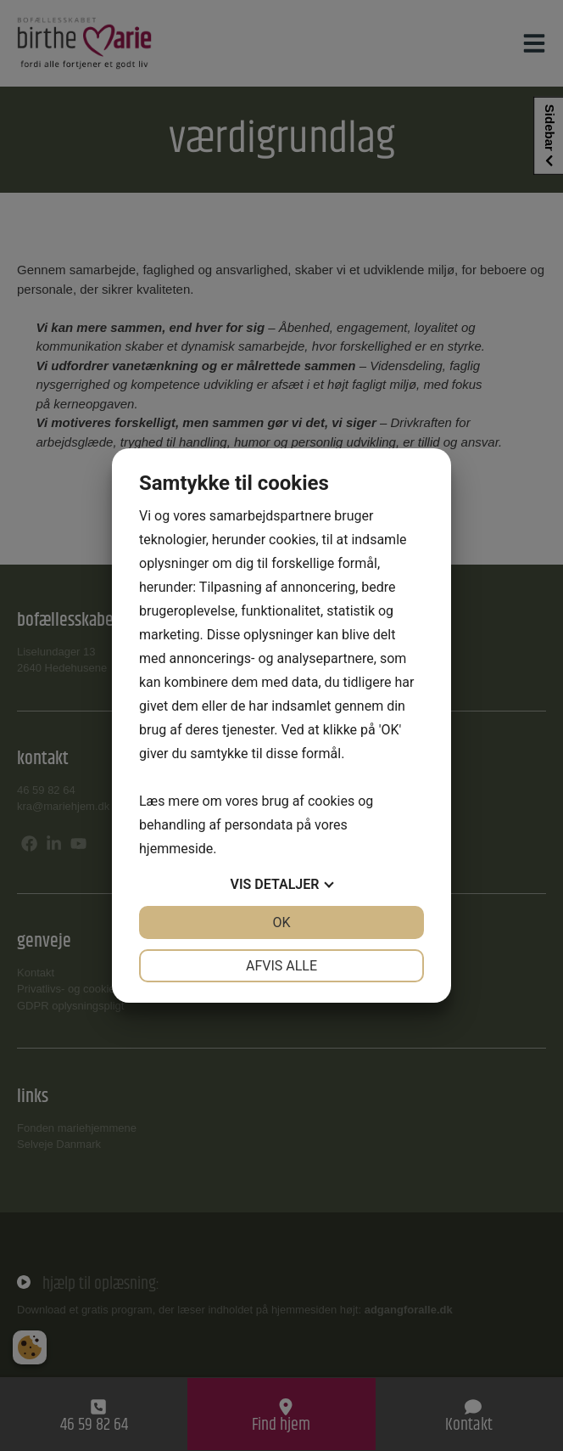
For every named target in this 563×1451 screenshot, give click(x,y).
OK (281, 922)
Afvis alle (281, 966)
